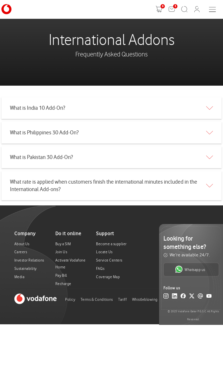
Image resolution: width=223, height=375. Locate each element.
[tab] (111, 108)
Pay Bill (61, 275)
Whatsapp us (190, 269)
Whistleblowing (145, 299)
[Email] (200, 297)
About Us (22, 244)
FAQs (100, 268)
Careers (20, 252)
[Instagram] (166, 297)
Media (19, 277)
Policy (70, 299)
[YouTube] (209, 297)
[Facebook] (183, 297)
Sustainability (25, 268)
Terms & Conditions (97, 299)
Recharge (63, 284)
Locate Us (104, 252)
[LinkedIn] (174, 297)
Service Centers (109, 260)
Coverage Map (108, 277)
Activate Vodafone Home (70, 263)
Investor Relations (29, 260)
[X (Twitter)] (191, 297)
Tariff (122, 299)
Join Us (61, 252)
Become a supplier (111, 244)
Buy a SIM (63, 244)
